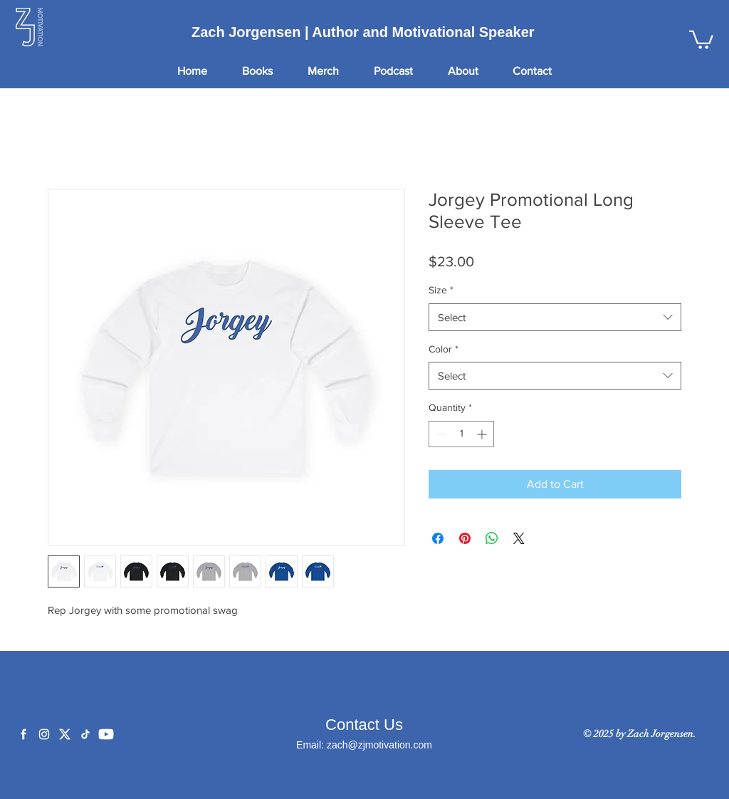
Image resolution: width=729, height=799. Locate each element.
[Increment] (483, 434)
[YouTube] (106, 734)
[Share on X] (519, 538)
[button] (701, 38)
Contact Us (364, 724)
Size (441, 290)
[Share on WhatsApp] (491, 538)
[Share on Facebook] (437, 538)
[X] (65, 734)
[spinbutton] (461, 434)
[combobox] (555, 317)
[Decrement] (440, 434)
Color (443, 349)
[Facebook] (23, 734)
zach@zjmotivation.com (379, 745)
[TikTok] (85, 734)
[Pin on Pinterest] (464, 538)
